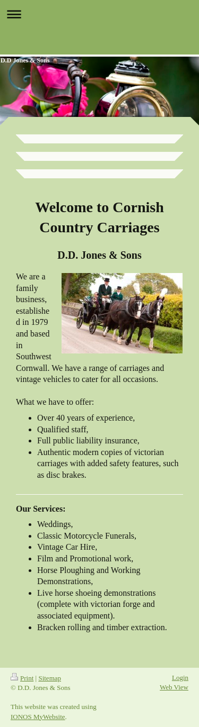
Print (22, 678)
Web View (174, 687)
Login (180, 677)
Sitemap (49, 678)
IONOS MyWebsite (38, 717)
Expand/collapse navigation (99, 14)
